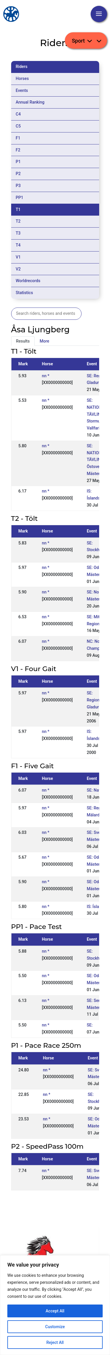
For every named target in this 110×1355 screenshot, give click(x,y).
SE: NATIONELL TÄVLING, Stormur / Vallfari (98, 414)
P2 (18, 173)
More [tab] (44, 341)
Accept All (55, 1311)
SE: (90, 1025)
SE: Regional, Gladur (95, 700)
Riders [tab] (22, 66)
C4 (18, 114)
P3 (18, 185)
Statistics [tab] (24, 292)
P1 (18, 161)
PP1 (19, 197)
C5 (18, 126)
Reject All (55, 1342)
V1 (18, 257)
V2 (18, 269)
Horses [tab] (22, 78)
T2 (18, 221)
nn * (45, 375)
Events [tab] (22, 90)
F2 (18, 150)
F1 (18, 138)
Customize (55, 1326)
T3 (18, 233)
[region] (55, 1305)
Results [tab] (23, 341)
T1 (18, 209)
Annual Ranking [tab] (30, 102)
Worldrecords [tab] (28, 280)
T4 (18, 245)
